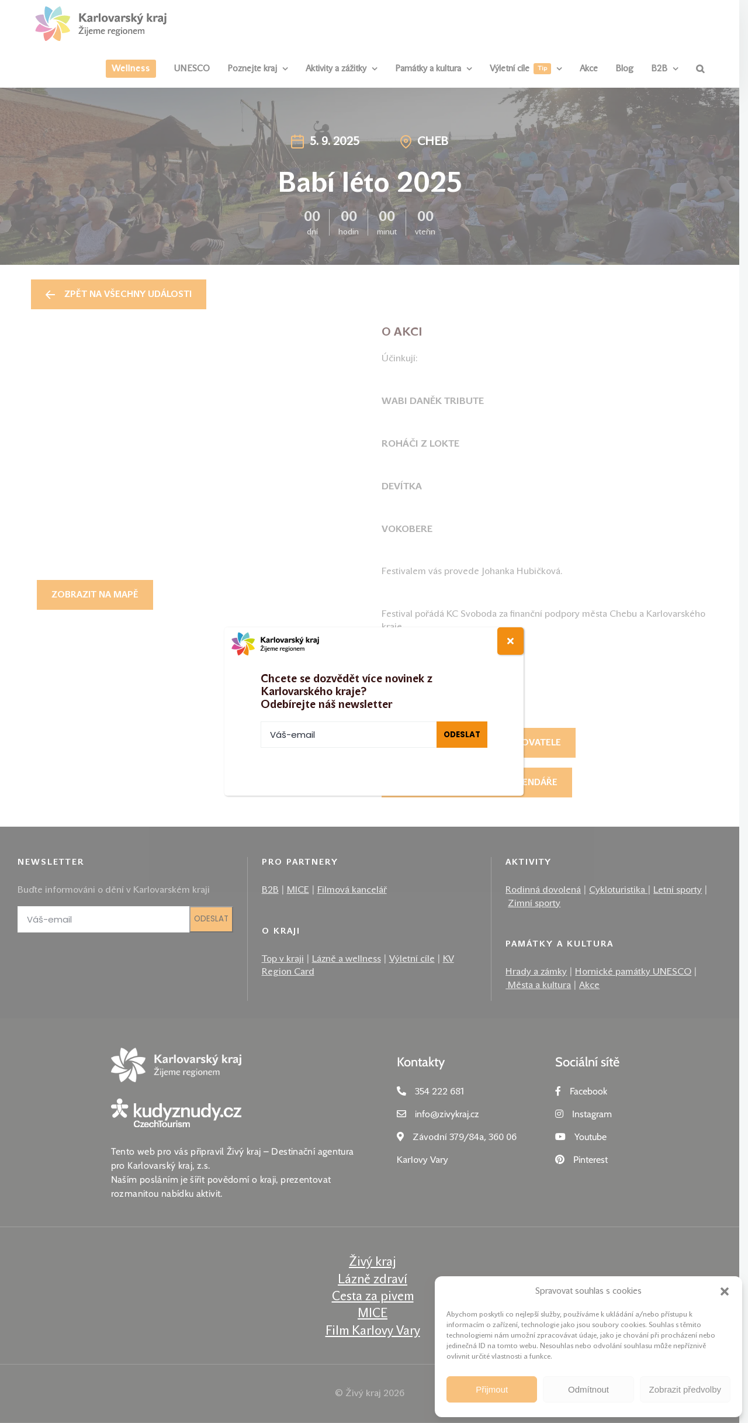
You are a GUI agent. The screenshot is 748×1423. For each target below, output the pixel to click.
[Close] (510, 641)
